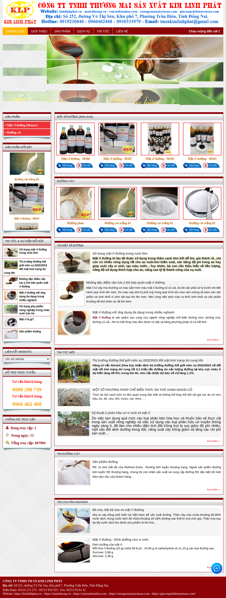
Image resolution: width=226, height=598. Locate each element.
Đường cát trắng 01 (160, 223)
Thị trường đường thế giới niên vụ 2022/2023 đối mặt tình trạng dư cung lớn (25, 267)
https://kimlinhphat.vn (27, 593)
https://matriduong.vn (57, 593)
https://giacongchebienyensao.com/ (174, 593)
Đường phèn (75, 223)
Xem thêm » (213, 339)
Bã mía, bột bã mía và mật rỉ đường (118, 510)
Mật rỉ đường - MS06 (75, 158)
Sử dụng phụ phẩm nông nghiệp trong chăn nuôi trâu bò (34, 310)
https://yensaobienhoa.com (90, 593)
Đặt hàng (65, 165)
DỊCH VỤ (83, 31)
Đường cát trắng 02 (202, 223)
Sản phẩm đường (30, 331)
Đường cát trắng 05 (27, 180)
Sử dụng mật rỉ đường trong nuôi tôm (33, 251)
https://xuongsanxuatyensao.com (129, 593)
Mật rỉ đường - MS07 (27, 220)
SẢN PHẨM (62, 31)
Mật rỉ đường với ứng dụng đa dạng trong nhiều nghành (32, 296)
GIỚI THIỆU (39, 31)
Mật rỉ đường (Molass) (22, 125)
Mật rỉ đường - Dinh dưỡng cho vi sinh (120, 539)
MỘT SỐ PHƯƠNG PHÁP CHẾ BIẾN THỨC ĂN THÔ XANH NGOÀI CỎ (142, 389)
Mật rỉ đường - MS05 (202, 158)
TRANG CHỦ (15, 31)
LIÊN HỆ (122, 31)
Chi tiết (84, 165)
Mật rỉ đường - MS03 (159, 158)
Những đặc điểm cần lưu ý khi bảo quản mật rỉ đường (33, 283)
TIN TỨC (103, 31)
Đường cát (14, 132)
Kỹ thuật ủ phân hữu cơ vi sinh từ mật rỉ (121, 413)
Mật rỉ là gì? (26, 319)
